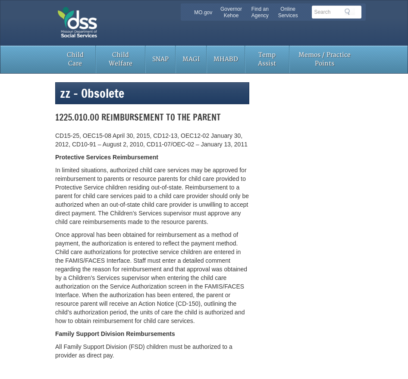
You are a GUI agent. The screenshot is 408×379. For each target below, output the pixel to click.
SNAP (160, 59)
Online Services (288, 12)
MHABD (225, 59)
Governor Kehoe (231, 12)
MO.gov (203, 12)
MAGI (191, 59)
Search (350, 11)
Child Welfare (120, 59)
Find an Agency (260, 12)
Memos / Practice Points (324, 59)
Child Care (75, 59)
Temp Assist (267, 59)
